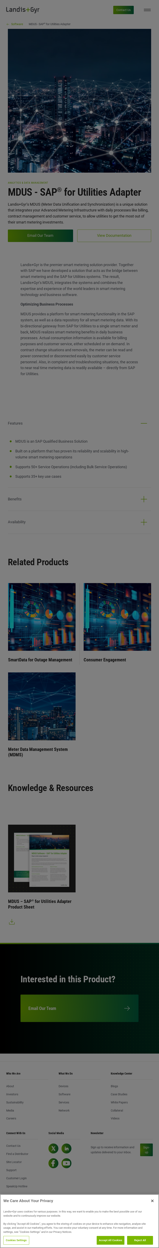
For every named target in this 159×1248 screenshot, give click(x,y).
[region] (79, 1221)
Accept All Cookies (110, 1240)
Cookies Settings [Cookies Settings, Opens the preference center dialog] (16, 1240)
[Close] (152, 1200)
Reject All (140, 1240)
